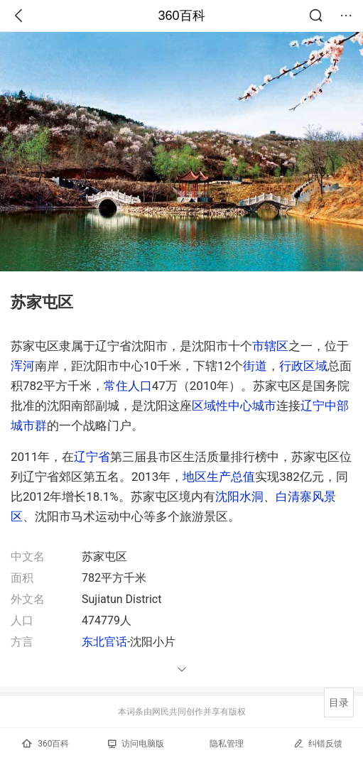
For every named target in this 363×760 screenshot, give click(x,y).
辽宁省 (92, 457)
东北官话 (104, 641)
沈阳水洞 (239, 496)
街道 (255, 366)
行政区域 (303, 366)
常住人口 (128, 386)
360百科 (181, 16)
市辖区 (270, 346)
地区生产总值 (219, 476)
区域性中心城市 (234, 405)
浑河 (23, 366)
